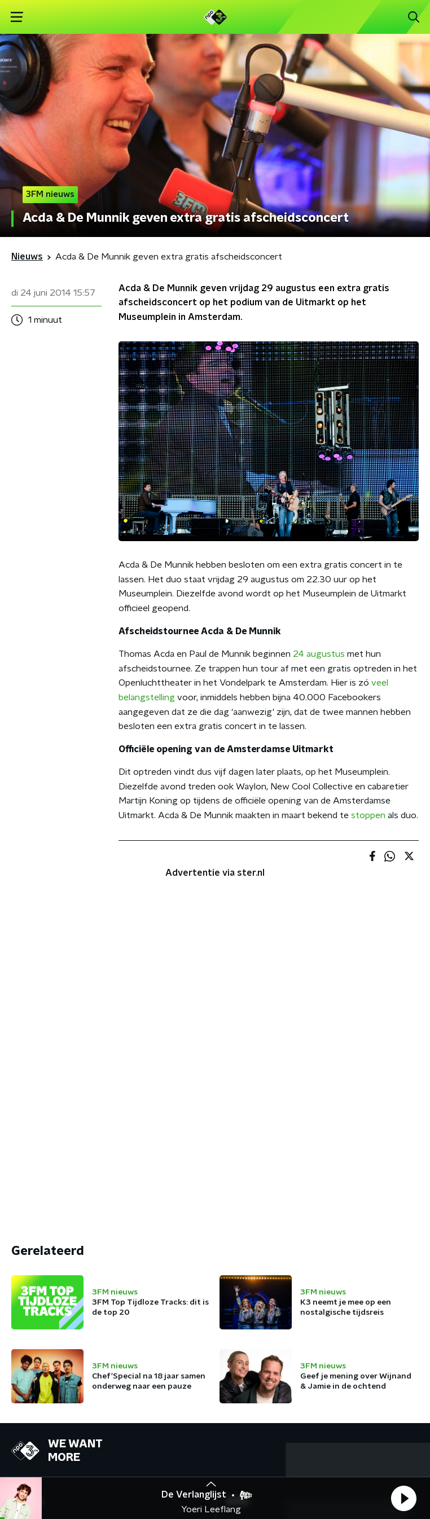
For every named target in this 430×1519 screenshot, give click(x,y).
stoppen (368, 815)
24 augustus (319, 653)
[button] (403, 1498)
